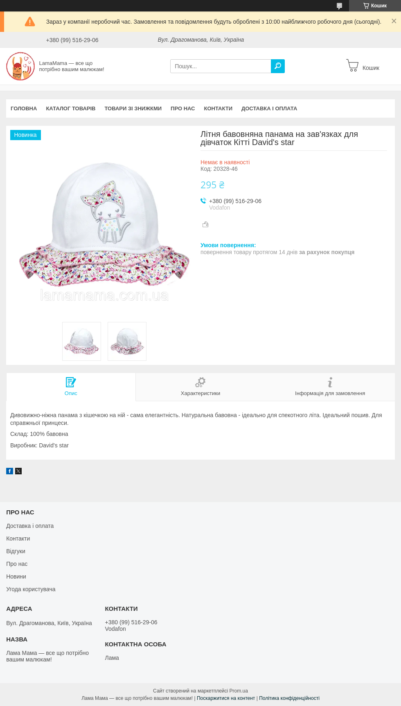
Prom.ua (239, 691)
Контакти (218, 108)
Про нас (183, 108)
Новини (16, 576)
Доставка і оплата (269, 108)
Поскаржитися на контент (226, 698)
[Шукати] (278, 66)
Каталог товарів (70, 108)
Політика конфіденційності (289, 698)
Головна (24, 108)
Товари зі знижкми (133, 108)
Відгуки (15, 551)
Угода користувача (30, 589)
